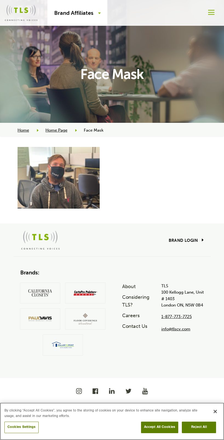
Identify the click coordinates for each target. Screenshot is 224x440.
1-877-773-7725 (176, 316)
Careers (131, 316)
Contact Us (134, 326)
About (129, 286)
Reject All (198, 427)
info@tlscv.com (175, 329)
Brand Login (183, 240)
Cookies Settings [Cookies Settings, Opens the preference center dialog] (21, 427)
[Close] (215, 411)
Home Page (56, 130)
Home (23, 130)
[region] (112, 421)
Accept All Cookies (159, 427)
